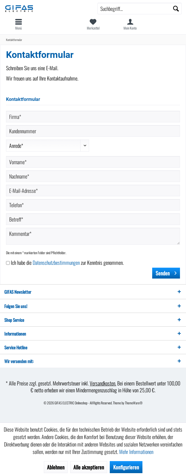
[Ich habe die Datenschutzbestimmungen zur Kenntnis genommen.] (8, 263)
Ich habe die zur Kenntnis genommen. (67, 262)
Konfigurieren (126, 467)
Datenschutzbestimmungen (56, 262)
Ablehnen (55, 467)
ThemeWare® (134, 402)
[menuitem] (18, 24)
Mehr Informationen (136, 451)
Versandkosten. (103, 383)
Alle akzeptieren (88, 467)
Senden (166, 273)
